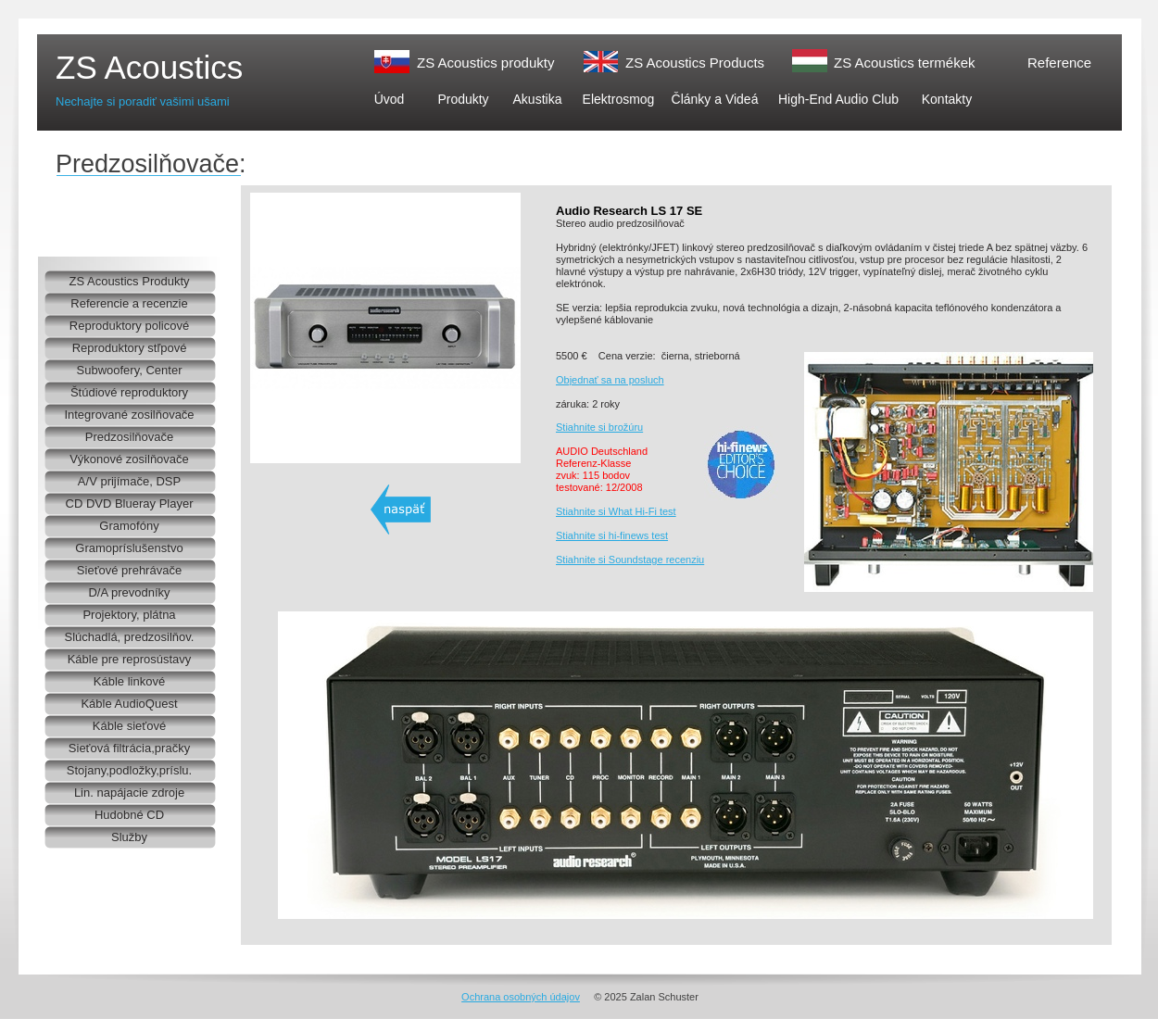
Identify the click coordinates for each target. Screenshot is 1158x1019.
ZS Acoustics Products (694, 62)
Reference (1059, 62)
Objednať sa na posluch (610, 379)
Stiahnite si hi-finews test (612, 535)
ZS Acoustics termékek (904, 62)
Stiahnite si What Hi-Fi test (616, 511)
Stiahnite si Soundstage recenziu (630, 559)
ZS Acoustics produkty (485, 62)
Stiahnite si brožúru (599, 427)
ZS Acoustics (149, 67)
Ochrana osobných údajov (520, 996)
